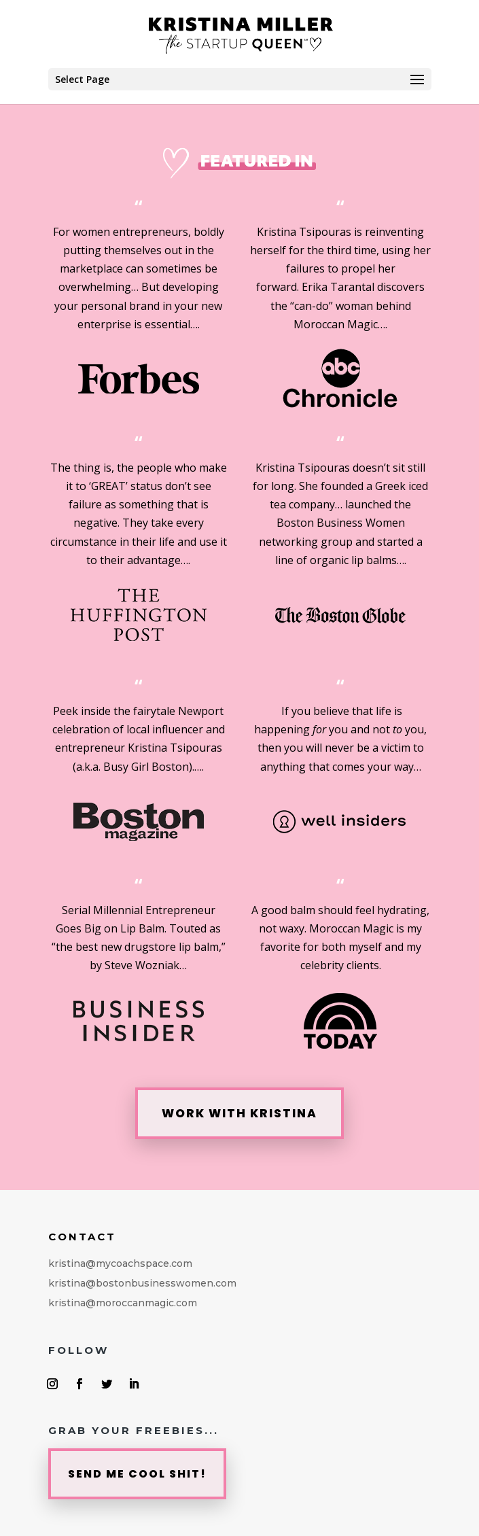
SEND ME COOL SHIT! (137, 1474)
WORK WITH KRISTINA (239, 1113)
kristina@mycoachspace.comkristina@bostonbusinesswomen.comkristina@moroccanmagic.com (142, 1283)
